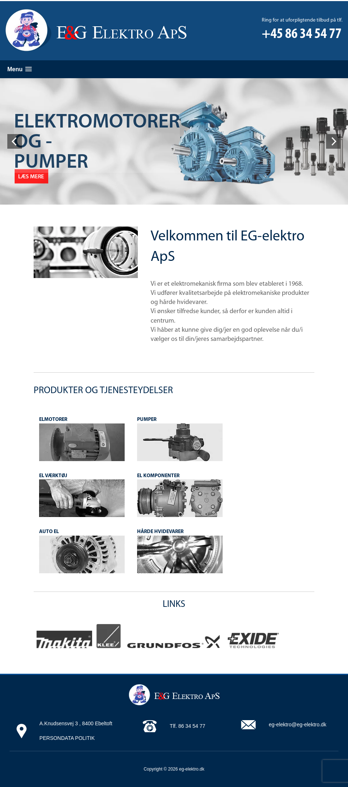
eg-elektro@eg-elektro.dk (297, 724)
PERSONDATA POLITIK (67, 738)
